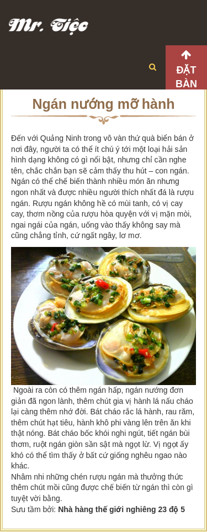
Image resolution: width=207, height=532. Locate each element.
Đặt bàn (186, 77)
